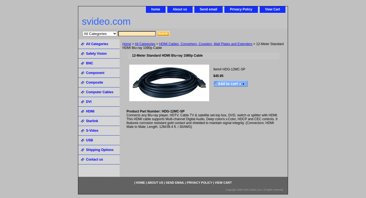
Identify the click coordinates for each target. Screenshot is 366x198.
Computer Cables (99, 92)
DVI (89, 102)
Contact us (94, 159)
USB (89, 140)
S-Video (92, 131)
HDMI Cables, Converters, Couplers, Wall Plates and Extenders (205, 44)
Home (126, 44)
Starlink (92, 121)
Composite (94, 82)
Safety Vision (96, 54)
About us (180, 9)
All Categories (145, 44)
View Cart (272, 9)
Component (95, 73)
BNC (89, 63)
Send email (208, 9)
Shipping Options (100, 150)
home (155, 9)
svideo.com (106, 21)
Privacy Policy (241, 9)
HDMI (90, 111)
